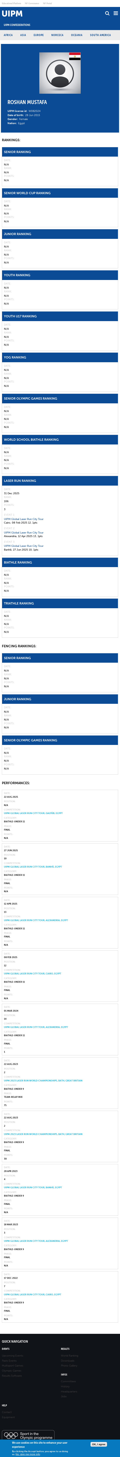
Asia (23, 35)
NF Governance (32, 3)
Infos (64, 1374)
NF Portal (47, 3)
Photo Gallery (69, 1365)
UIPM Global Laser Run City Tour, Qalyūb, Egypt (33, 813)
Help (4, 1405)
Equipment (8, 1417)
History (65, 1386)
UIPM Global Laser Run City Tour (23, 519)
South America (100, 35)
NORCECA (57, 35)
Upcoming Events (12, 1355)
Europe (39, 35)
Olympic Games (11, 1370)
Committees (68, 1381)
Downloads (67, 1360)
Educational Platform (11, 3)
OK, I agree (98, 1444)
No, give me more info (28, 1454)
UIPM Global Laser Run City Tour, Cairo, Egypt (32, 973)
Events (5, 1349)
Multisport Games (12, 1365)
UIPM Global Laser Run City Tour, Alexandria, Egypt (36, 920)
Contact (7, 1412)
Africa (8, 35)
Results (65, 1349)
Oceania (77, 35)
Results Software (12, 1375)
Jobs (64, 1396)
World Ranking (69, 1355)
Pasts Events (9, 1360)
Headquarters (69, 1391)
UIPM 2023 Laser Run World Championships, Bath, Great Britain (43, 1080)
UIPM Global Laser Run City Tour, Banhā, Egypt (33, 866)
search (107, 13)
